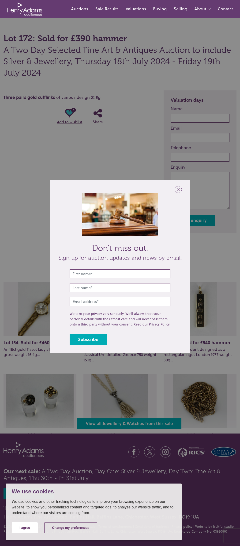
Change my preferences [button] (70, 528)
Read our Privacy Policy (151, 324)
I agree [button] (24, 528)
